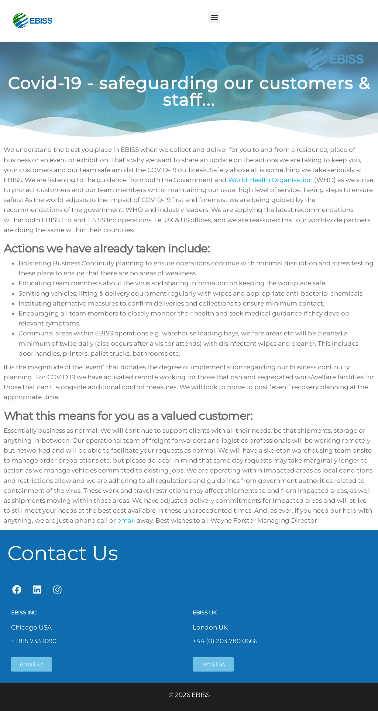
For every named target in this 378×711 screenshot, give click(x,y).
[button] (214, 17)
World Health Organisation (270, 180)
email (126, 520)
